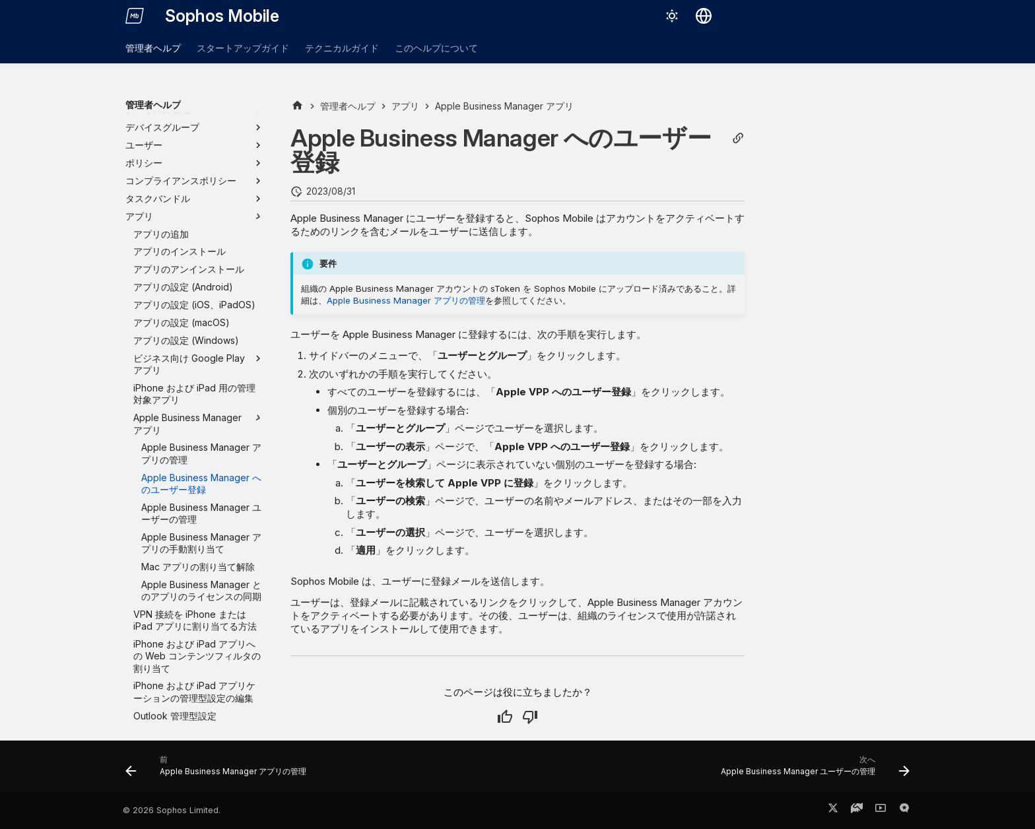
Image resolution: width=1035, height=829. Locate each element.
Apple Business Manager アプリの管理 (406, 300)
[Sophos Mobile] (134, 16)
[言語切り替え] (703, 16)
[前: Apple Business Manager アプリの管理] (219, 770)
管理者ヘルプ (153, 47)
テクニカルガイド (342, 47)
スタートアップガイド (243, 47)
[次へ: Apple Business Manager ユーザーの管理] (812, 770)
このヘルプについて (436, 47)
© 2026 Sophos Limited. (171, 810)
